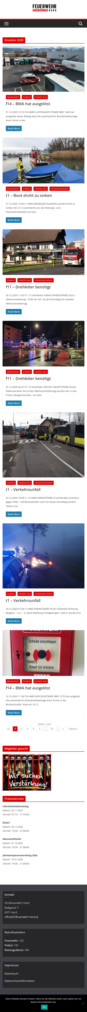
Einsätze (27, 97)
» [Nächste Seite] (63, 729)
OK (44, 1007)
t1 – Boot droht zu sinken (29, 195)
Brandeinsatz (13, 97)
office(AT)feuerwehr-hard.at (21, 917)
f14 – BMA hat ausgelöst (28, 103)
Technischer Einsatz (59, 189)
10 (51, 729)
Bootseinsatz (13, 189)
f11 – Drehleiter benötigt (28, 287)
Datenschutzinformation (20, 981)
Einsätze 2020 (41, 97)
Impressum (11, 973)
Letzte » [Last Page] (73, 729)
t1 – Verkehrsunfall (23, 489)
